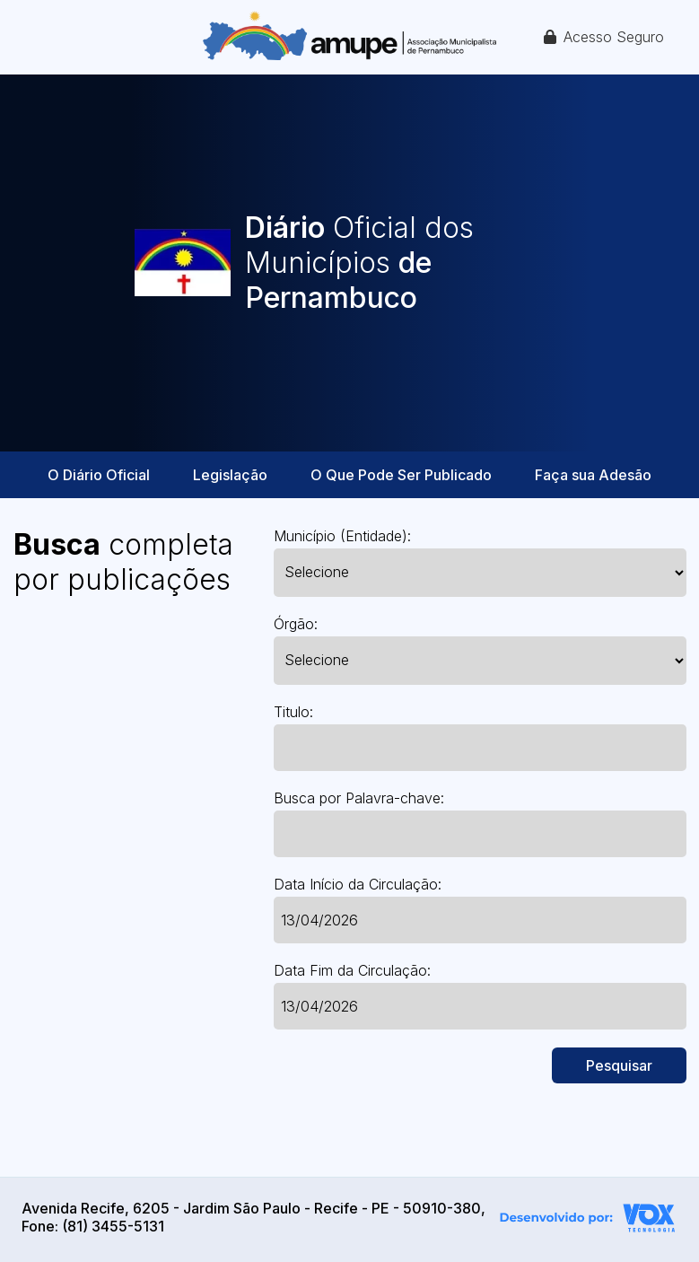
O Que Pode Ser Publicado (401, 475)
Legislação (230, 475)
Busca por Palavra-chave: (359, 798)
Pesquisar (619, 1065)
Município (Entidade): (342, 536)
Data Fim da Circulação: (352, 970)
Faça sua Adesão (593, 475)
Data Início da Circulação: (357, 884)
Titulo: (293, 712)
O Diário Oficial (99, 475)
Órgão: (296, 624)
